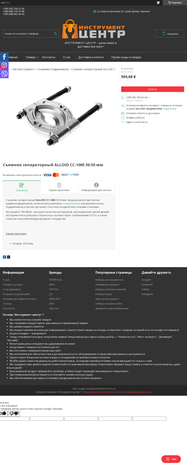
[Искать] (55, 33)
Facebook (147, 284)
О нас (67, 57)
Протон (53, 308)
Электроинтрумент (107, 299)
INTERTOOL (55, 279)
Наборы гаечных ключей (110, 289)
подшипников (71, 203)
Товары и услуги (13, 284)
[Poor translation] (14, 413)
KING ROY (54, 299)
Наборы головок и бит (109, 303)
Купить (152, 89)
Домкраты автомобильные (112, 308)
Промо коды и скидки (126, 57)
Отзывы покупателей (16, 294)
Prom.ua (110, 388)
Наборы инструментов (109, 279)
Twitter (145, 289)
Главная (12, 57)
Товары (30, 57)
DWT (52, 303)
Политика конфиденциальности (133, 392)
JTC (51, 294)
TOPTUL (53, 289)
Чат (171, 459)
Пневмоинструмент (107, 284)
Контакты (48, 57)
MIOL (52, 284)
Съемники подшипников (53, 69)
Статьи (7, 303)
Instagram (147, 294)
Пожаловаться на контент (97, 392)
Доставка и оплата (91, 57)
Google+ (146, 279)
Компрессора (103, 294)
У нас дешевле (12, 289)
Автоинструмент (24, 69)
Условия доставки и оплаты (20, 299)
